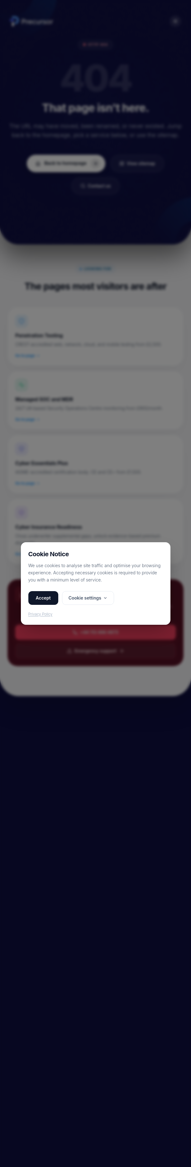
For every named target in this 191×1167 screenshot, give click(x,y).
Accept (43, 597)
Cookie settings (88, 597)
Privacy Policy (40, 614)
